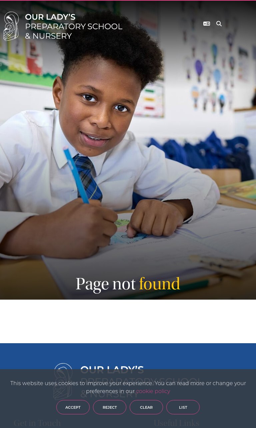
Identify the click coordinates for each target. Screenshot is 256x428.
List (183, 407)
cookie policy (153, 390)
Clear (146, 407)
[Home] (62, 26)
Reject (110, 407)
